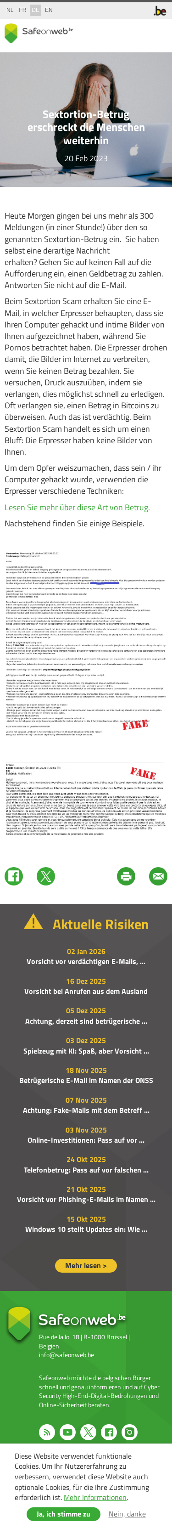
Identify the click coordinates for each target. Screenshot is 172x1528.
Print (126, 876)
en (49, 10)
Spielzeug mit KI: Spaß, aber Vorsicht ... (86, 1051)
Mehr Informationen (95, 1497)
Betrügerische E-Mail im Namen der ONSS (86, 1080)
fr (22, 10)
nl (9, 10)
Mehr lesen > (86, 1265)
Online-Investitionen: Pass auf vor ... (86, 1140)
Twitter (46, 876)
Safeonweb (39, 33)
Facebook (14, 876)
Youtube (68, 1432)
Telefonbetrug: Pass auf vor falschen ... (86, 1170)
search (140, 31)
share (121, 31)
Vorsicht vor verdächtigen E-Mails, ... (86, 961)
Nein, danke (127, 1513)
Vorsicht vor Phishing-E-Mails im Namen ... (86, 1199)
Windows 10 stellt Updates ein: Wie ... (86, 1229)
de (35, 10)
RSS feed (47, 1432)
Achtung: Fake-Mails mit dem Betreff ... (86, 1110)
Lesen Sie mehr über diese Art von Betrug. (77, 507)
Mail (158, 876)
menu (158, 31)
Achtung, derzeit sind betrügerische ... (86, 1021)
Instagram (130, 1432)
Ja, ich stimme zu (63, 1513)
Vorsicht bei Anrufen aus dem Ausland (86, 991)
